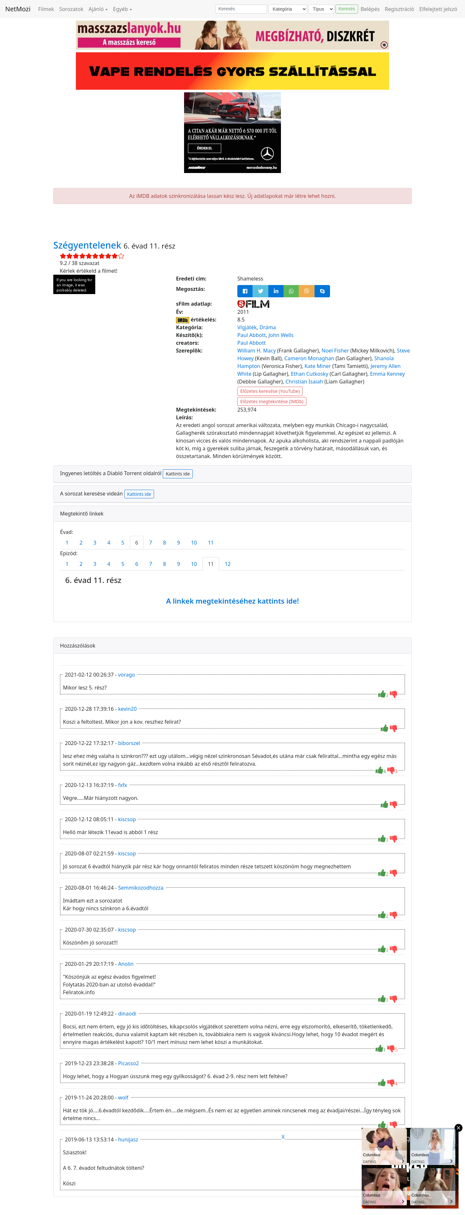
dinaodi (127, 1013)
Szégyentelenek (88, 245)
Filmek (46, 9)
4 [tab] (108, 542)
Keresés (346, 8)
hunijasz (128, 1139)
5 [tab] (122, 542)
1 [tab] (67, 542)
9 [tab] (178, 542)
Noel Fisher (335, 350)
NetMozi (17, 9)
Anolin (126, 963)
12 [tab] (228, 563)
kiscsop (127, 819)
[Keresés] (241, 9)
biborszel (129, 743)
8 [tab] (164, 542)
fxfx (122, 785)
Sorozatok (71, 9)
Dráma (267, 327)
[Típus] (321, 9)
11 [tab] (211, 542)
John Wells (281, 335)
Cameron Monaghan (309, 358)
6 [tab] (136, 542)
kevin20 (127, 708)
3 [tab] (94, 542)
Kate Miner (318, 366)
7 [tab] (150, 542)
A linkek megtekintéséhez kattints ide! (232, 601)
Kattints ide (178, 474)
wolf (123, 1097)
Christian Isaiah (304, 381)
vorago (126, 674)
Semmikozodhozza (140, 887)
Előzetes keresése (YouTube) (270, 391)
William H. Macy (256, 350)
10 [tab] (194, 542)
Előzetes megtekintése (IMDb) (272, 401)
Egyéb (120, 9)
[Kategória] (287, 9)
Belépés (370, 9)
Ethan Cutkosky (309, 373)
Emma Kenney (387, 373)
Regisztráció (399, 9)
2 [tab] (80, 542)
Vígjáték (247, 327)
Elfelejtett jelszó (438, 9)
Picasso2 (128, 1063)
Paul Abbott (251, 335)
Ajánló (96, 9)
